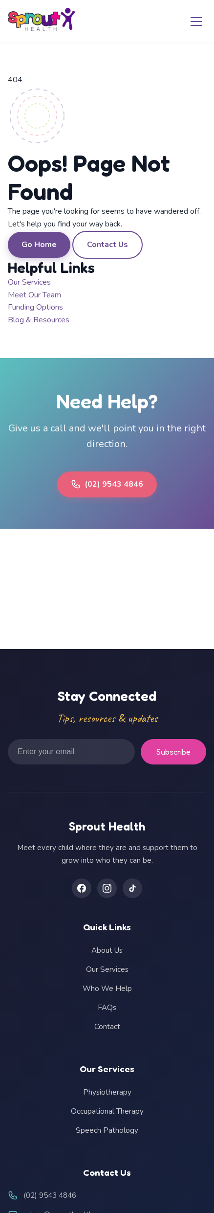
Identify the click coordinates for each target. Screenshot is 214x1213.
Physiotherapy (107, 1092)
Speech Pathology (107, 1130)
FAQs (107, 1007)
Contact (107, 1027)
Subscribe (173, 752)
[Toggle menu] (196, 21)
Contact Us (107, 244)
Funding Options (35, 307)
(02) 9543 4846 (107, 484)
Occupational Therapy (107, 1111)
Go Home (39, 244)
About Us (107, 950)
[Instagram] (107, 888)
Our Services (29, 282)
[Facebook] (81, 888)
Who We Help (107, 988)
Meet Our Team (34, 295)
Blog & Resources (38, 319)
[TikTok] (132, 888)
